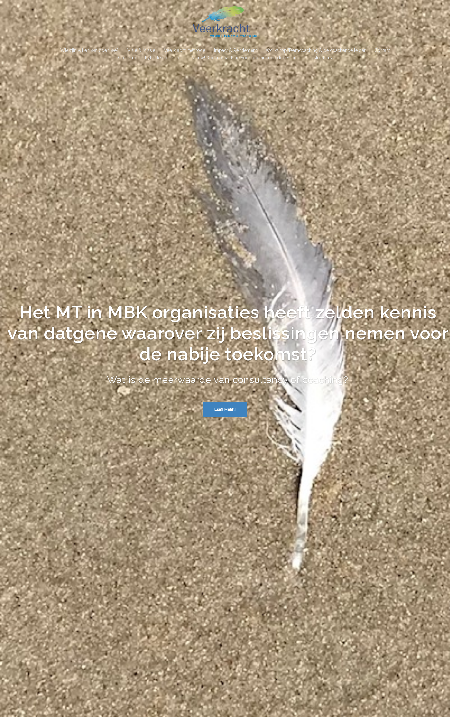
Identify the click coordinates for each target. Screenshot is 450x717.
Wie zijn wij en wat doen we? (89, 50)
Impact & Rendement (235, 50)
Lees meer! (225, 409)
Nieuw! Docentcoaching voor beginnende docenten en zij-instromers (262, 57)
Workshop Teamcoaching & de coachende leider (316, 50)
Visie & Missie (141, 50)
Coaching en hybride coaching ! (150, 57)
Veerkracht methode (184, 50)
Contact (382, 50)
